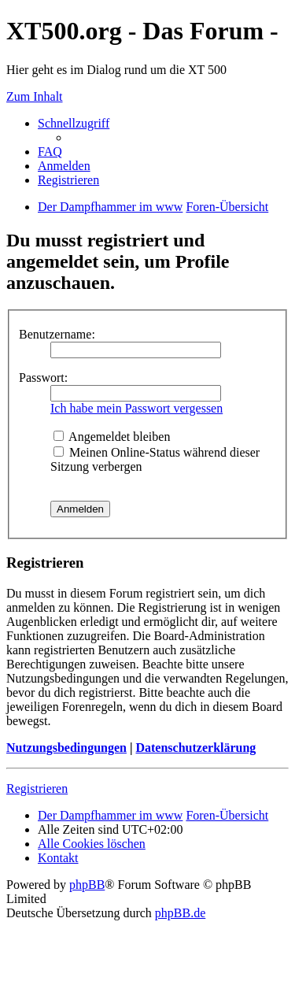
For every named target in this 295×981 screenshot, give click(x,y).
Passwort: (43, 377)
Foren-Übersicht (227, 815)
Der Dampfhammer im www (110, 815)
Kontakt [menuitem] (58, 857)
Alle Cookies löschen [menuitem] (92, 843)
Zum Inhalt (34, 96)
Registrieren (37, 788)
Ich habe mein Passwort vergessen (136, 408)
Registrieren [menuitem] (68, 180)
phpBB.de (180, 913)
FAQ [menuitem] (50, 151)
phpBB (87, 884)
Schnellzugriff (73, 123)
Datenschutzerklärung (195, 747)
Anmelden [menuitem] (64, 165)
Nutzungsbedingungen (66, 747)
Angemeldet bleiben (111, 436)
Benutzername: (57, 334)
